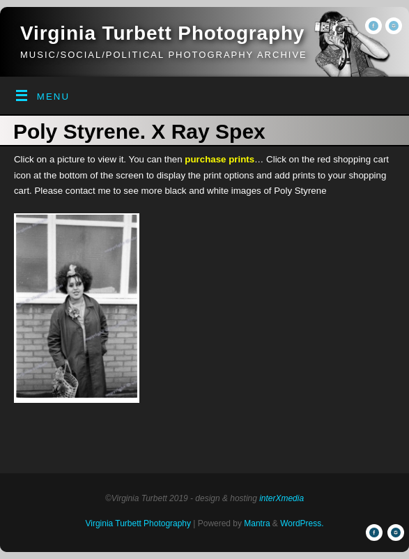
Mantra (257, 523)
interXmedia (281, 498)
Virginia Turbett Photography (162, 33)
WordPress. (301, 523)
